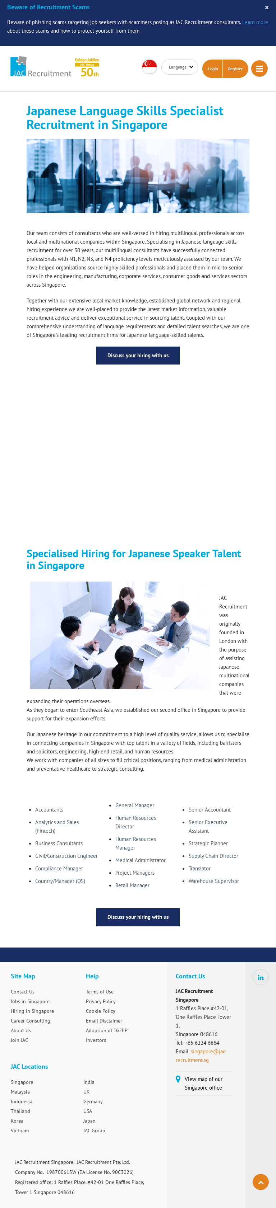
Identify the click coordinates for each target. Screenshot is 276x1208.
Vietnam (20, 1130)
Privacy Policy (101, 1001)
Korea (17, 1121)
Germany (93, 1101)
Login (213, 68)
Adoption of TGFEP (107, 1030)
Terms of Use (100, 991)
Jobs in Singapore (30, 1001)
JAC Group (94, 1130)
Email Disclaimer (104, 1020)
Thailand (20, 1111)
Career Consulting (30, 1020)
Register (235, 68)
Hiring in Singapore (32, 1011)
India (89, 1082)
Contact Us (22, 991)
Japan (89, 1121)
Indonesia (21, 1101)
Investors (96, 1040)
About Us (21, 1030)
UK (86, 1092)
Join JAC (19, 1040)
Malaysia (20, 1092)
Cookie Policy (100, 1011)
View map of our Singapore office (203, 1083)
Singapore (22, 1082)
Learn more (255, 22)
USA (87, 1111)
